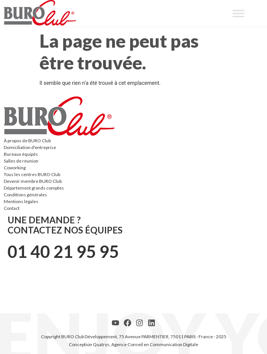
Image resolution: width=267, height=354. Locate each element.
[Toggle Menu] (238, 13)
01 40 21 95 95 (63, 251)
